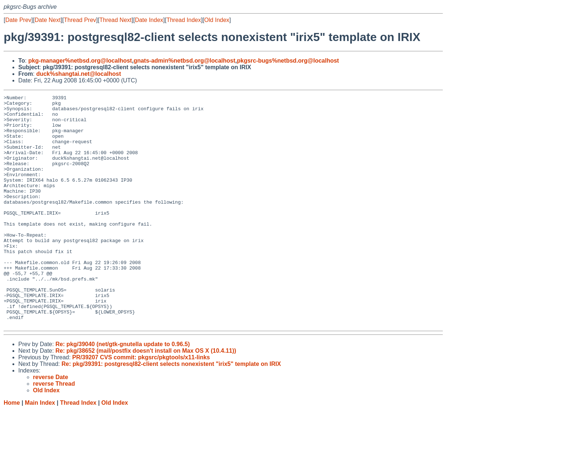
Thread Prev (80, 20)
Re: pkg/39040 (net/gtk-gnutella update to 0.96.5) (122, 390)
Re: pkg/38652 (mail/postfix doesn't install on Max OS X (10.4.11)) (145, 397)
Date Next (47, 20)
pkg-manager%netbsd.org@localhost (80, 61)
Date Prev (18, 20)
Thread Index (184, 20)
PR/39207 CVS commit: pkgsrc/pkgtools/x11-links (141, 403)
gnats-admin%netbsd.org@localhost (184, 61)
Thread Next (115, 20)
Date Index (149, 20)
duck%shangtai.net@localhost (78, 74)
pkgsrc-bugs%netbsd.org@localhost (288, 61)
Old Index (216, 20)
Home (12, 449)
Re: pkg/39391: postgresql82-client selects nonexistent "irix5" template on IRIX (171, 410)
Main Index (40, 449)
